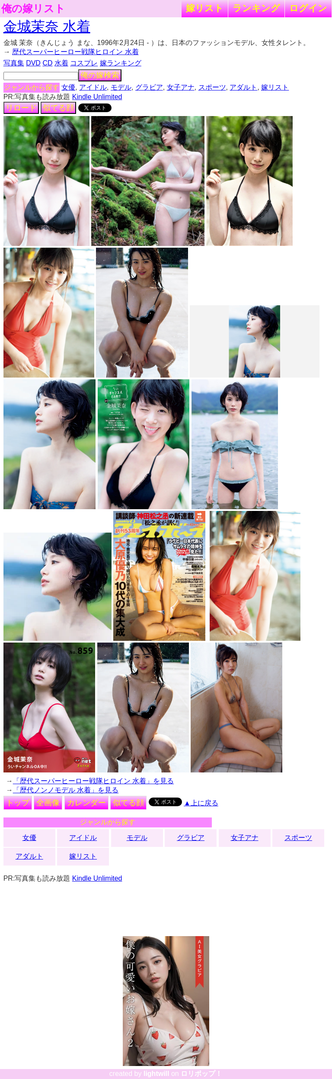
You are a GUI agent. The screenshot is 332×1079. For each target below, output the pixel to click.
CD (47, 63)
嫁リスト (204, 8)
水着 (61, 63)
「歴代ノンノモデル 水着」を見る (65, 790)
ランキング (256, 8)
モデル (121, 87)
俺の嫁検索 (99, 75)
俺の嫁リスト (33, 8)
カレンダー (86, 802)
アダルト (243, 87)
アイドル (93, 87)
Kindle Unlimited (97, 96)
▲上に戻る (201, 803)
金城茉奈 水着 (46, 26)
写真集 (13, 63)
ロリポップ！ (201, 1073)
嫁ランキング (120, 63)
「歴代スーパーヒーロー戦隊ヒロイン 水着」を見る (93, 781)
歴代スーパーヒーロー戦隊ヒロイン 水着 (75, 51)
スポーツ (212, 87)
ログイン (308, 8)
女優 (68, 87)
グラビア (149, 87)
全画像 (48, 802)
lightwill (156, 1073)
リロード (21, 107)
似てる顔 (58, 107)
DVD (33, 63)
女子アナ (181, 87)
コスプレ (84, 63)
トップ (17, 802)
